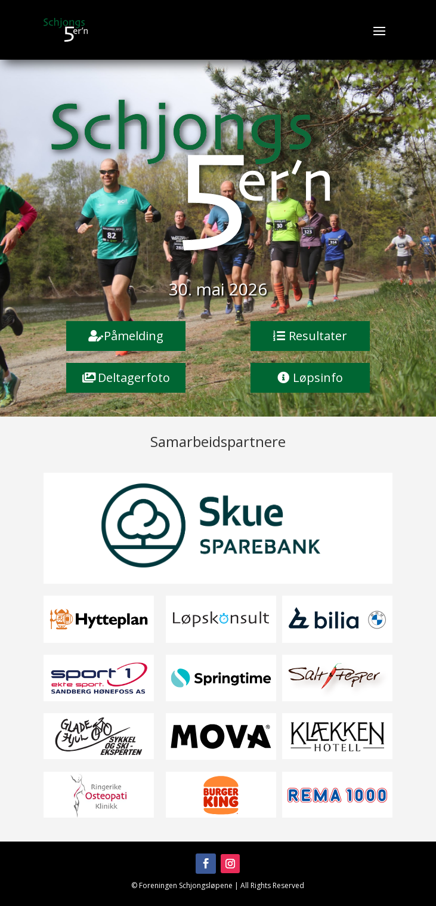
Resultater (318, 336)
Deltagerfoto (134, 377)
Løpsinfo (318, 377)
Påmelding (133, 336)
